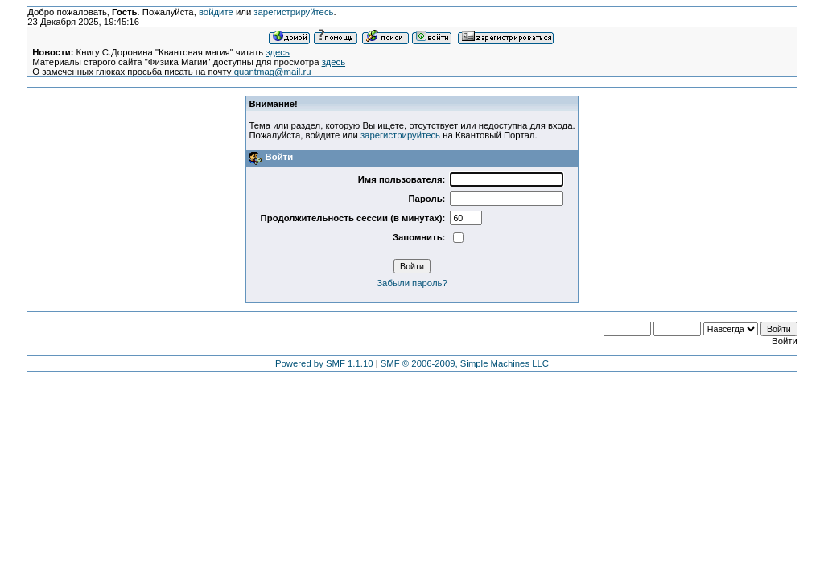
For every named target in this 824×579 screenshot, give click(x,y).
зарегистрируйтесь (293, 12)
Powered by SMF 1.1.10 (324, 363)
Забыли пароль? (412, 283)
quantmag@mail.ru (272, 71)
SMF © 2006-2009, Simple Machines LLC (465, 363)
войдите (216, 12)
